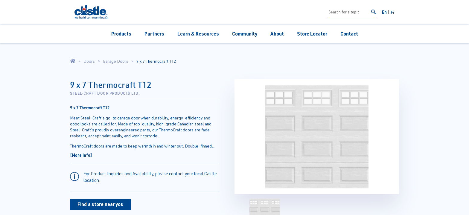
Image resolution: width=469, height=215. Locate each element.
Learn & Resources (198, 33)
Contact (349, 33)
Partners (154, 33)
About (277, 33)
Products (121, 33)
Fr (393, 12)
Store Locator (312, 33)
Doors (89, 61)
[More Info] (81, 155)
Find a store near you (100, 204)
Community (244, 33)
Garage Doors (115, 61)
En (384, 12)
